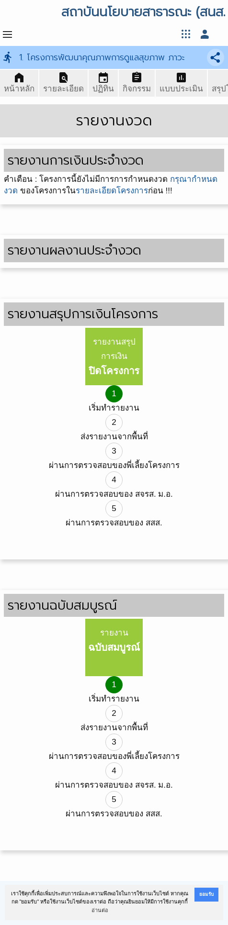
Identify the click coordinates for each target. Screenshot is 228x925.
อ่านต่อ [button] (99, 910)
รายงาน (114, 640)
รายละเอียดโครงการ (112, 190)
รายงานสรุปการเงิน (114, 356)
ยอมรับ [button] (206, 894)
